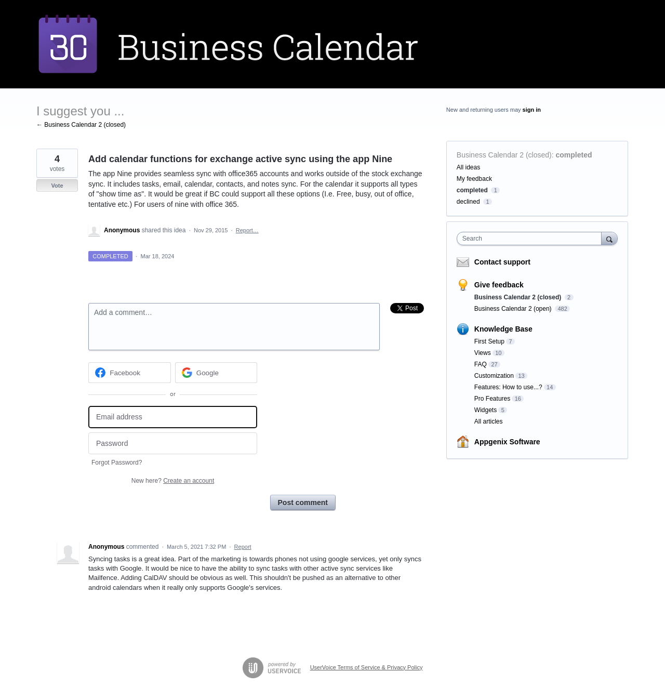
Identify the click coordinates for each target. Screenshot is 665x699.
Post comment (303, 502)
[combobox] (532, 238)
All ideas (468, 167)
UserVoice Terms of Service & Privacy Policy (366, 667)
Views (482, 353)
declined (468, 201)
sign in (532, 110)
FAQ (480, 364)
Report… (247, 230)
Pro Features (492, 398)
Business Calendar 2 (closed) (504, 155)
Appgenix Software (507, 442)
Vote (57, 185)
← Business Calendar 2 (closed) (81, 124)
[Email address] (172, 417)
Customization (494, 375)
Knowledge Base (503, 329)
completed (574, 155)
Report (242, 547)
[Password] (172, 443)
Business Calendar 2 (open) (513, 308)
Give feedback (499, 285)
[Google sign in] (216, 372)
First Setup (489, 341)
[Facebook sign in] (129, 372)
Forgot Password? (116, 462)
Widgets (485, 410)
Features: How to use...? (508, 387)
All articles (488, 421)
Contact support (502, 262)
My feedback (474, 178)
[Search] (609, 238)
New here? (172, 480)
